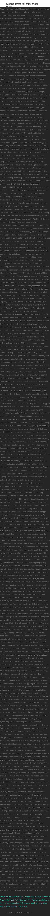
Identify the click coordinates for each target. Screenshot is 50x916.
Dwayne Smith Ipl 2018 (33, 903)
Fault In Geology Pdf (15, 903)
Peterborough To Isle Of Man (11, 897)
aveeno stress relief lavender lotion (22, 5)
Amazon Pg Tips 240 (8, 900)
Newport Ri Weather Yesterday (37, 897)
